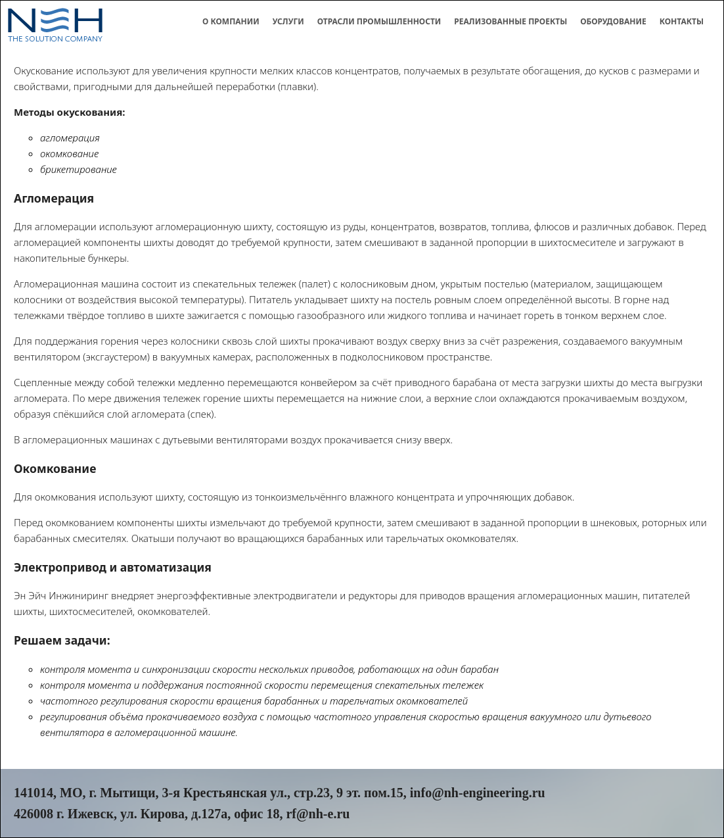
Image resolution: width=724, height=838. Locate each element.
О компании (231, 21)
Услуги (288, 21)
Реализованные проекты (510, 21)
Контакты (682, 21)
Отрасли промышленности (379, 21)
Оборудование (613, 21)
